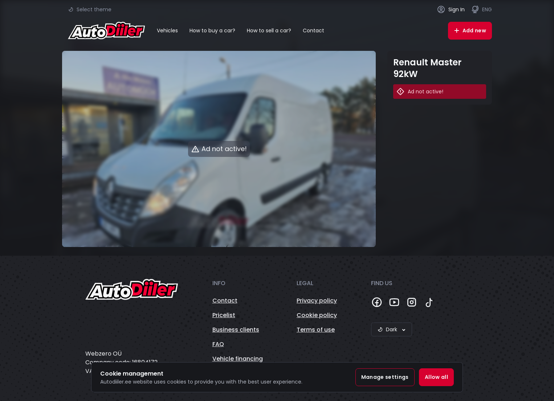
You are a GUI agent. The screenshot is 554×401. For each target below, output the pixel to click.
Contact (313, 30)
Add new (470, 30)
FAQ (218, 344)
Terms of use (316, 329)
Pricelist (223, 315)
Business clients (235, 329)
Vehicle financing (237, 359)
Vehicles (167, 30)
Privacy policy (317, 300)
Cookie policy (317, 315)
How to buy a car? (212, 30)
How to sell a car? (269, 30)
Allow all (436, 377)
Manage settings (385, 377)
